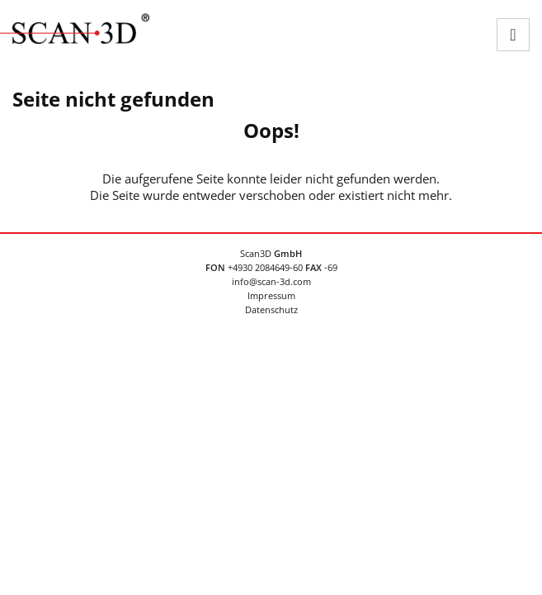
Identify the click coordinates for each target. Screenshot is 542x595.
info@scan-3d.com (271, 281)
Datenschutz (271, 309)
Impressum (271, 295)
